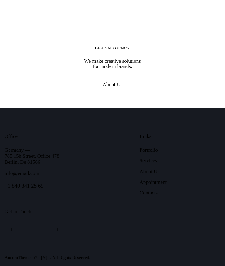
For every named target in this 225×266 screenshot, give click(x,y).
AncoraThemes (18, 257)
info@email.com (22, 173)
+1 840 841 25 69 (24, 186)
